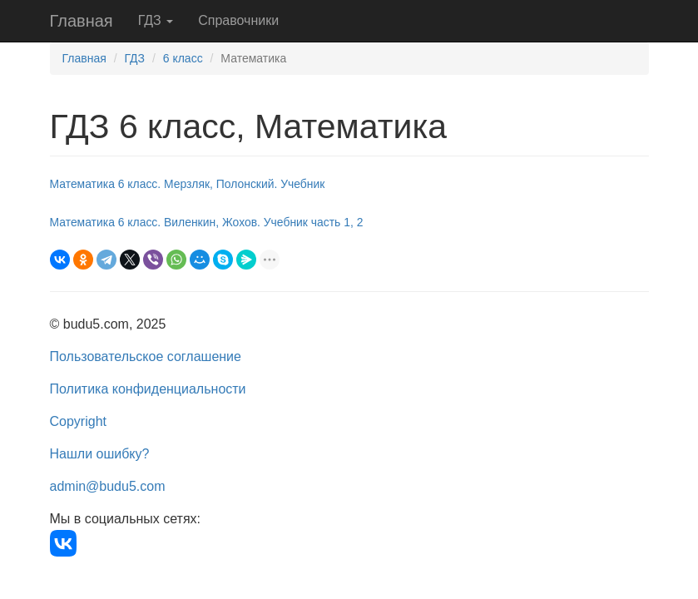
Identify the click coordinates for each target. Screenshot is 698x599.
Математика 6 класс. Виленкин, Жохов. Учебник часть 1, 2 (207, 222)
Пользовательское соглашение (145, 356)
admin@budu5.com (108, 486)
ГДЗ (134, 58)
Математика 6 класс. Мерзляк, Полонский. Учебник (187, 184)
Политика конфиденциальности (148, 389)
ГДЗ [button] (156, 20)
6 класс (183, 58)
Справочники (238, 20)
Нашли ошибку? (100, 454)
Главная (81, 21)
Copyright (78, 421)
